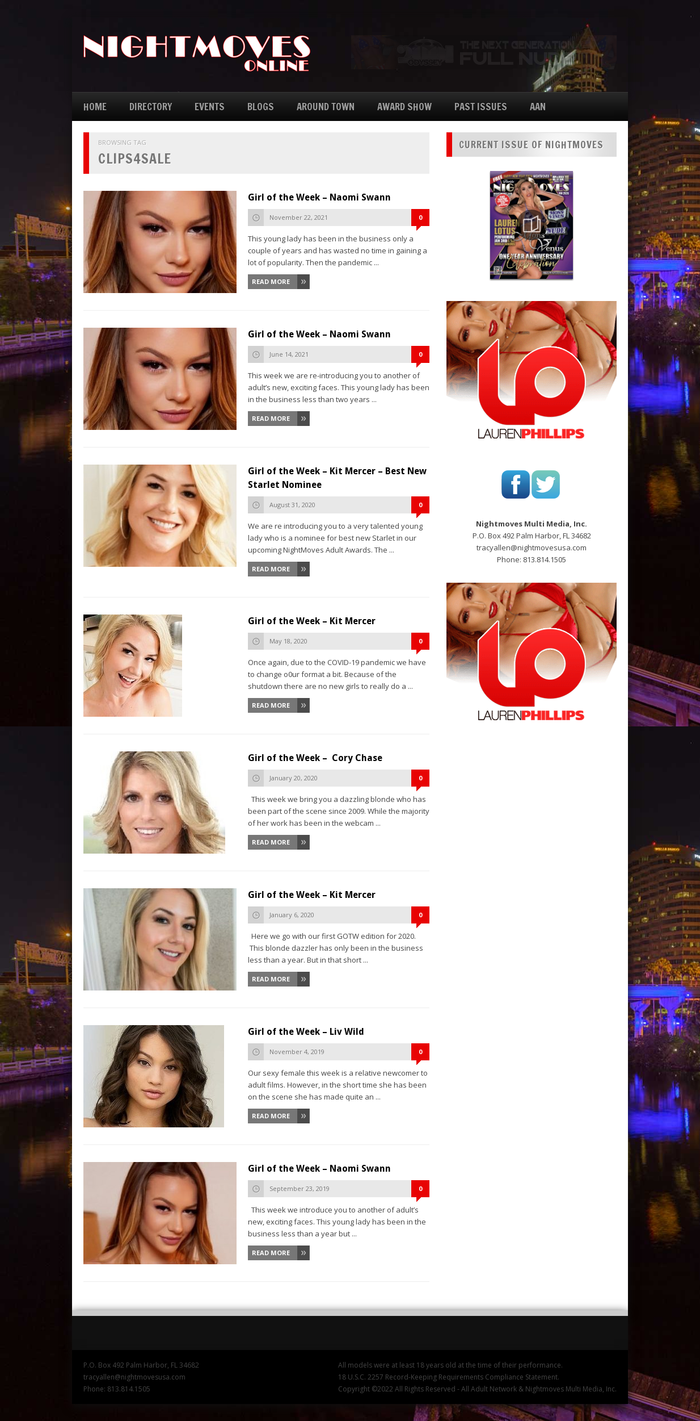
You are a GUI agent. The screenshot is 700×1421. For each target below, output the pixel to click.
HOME (95, 106)
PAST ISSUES (480, 106)
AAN (538, 106)
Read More (271, 281)
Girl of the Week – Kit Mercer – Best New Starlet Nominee (337, 478)
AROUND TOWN (326, 106)
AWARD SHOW (404, 106)
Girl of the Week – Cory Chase (315, 758)
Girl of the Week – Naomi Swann (319, 197)
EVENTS (210, 106)
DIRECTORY (150, 106)
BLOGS (260, 106)
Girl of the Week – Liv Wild (306, 1031)
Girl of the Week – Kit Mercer (312, 621)
